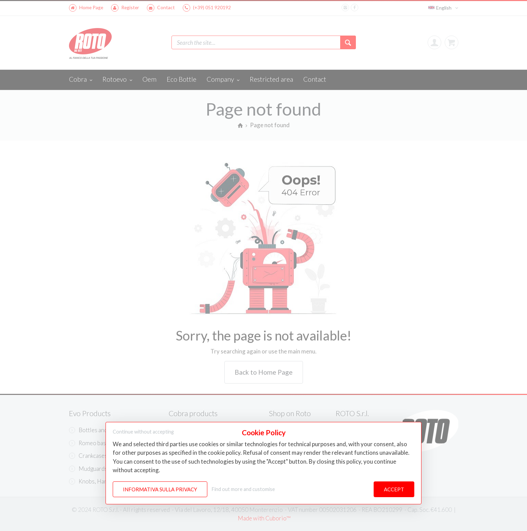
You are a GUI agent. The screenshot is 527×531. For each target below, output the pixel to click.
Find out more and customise (243, 489)
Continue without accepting (143, 432)
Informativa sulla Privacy (160, 489)
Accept (394, 489)
